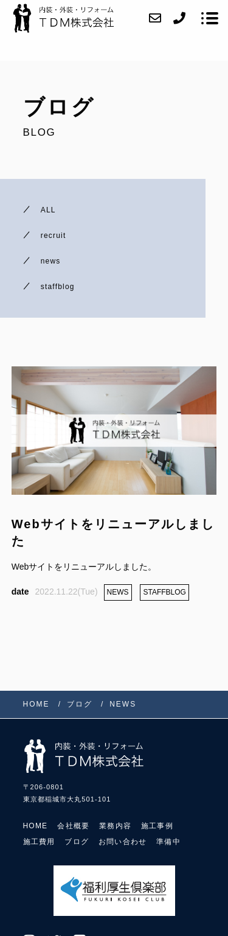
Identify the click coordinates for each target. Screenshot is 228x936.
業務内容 (115, 826)
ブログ (76, 841)
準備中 (168, 841)
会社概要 (73, 826)
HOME (35, 826)
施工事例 (157, 826)
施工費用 (39, 841)
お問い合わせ (122, 841)
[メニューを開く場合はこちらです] (210, 18)
